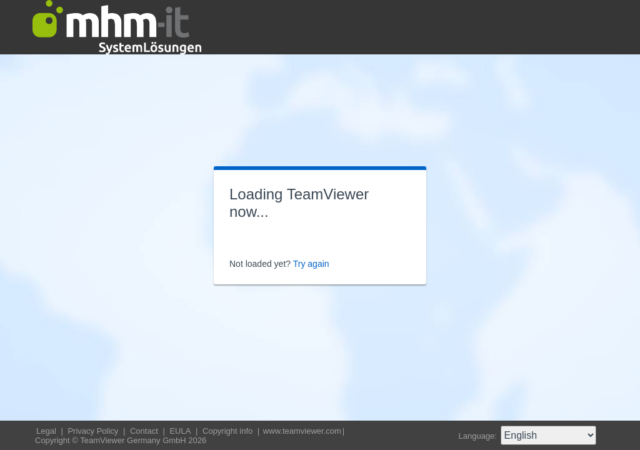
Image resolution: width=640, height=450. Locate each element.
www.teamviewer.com (302, 431)
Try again (311, 264)
